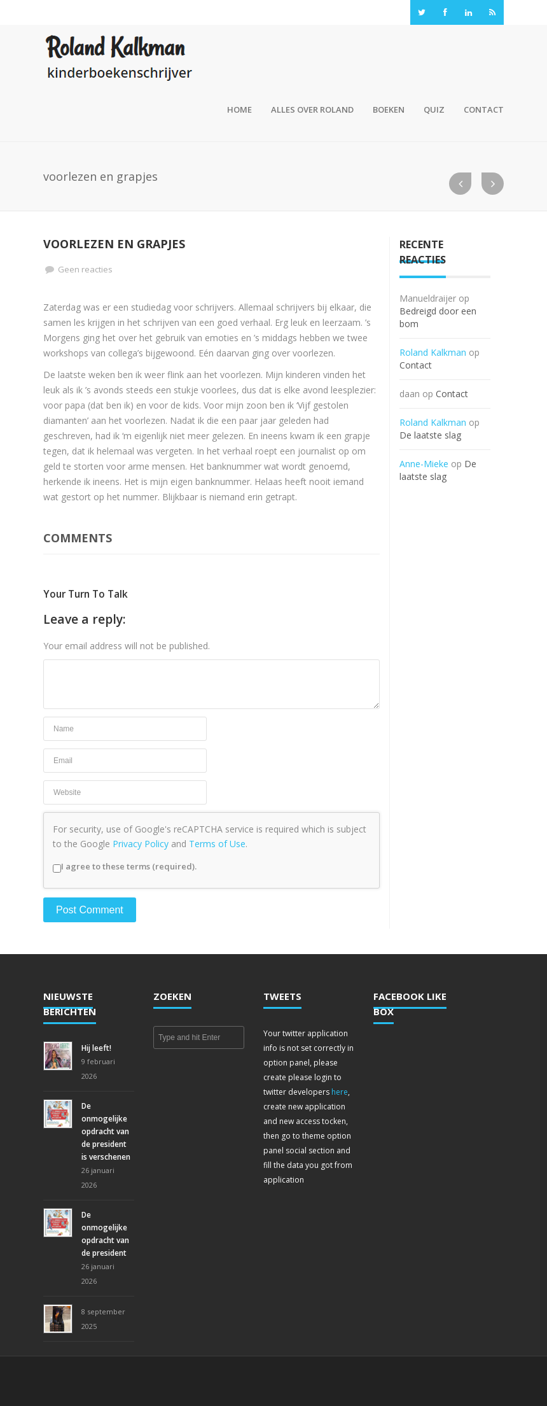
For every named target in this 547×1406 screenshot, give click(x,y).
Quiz (434, 109)
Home (237, 109)
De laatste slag (430, 435)
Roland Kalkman (432, 352)
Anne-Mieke (423, 464)
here (339, 1091)
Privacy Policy (141, 844)
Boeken (389, 109)
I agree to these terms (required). (125, 867)
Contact (484, 109)
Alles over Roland (312, 109)
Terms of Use (217, 844)
